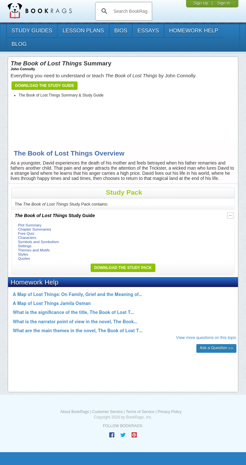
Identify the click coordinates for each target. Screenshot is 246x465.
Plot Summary (29, 225)
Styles (23, 254)
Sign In (223, 3)
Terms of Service (140, 412)
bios (120, 31)
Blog (19, 44)
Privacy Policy (170, 412)
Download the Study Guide (44, 85)
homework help (193, 31)
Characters (27, 237)
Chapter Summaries (34, 229)
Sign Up (200, 3)
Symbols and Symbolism (38, 242)
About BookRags (74, 412)
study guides (32, 31)
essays (148, 31)
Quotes (24, 258)
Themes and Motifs (34, 250)
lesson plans (83, 31)
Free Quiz (26, 233)
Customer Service (107, 412)
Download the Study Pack (123, 268)
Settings (24, 246)
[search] (130, 11)
